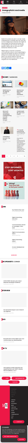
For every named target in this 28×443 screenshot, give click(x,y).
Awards (13, 412)
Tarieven (14, 382)
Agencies (13, 399)
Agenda (13, 394)
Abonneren (21, 2)
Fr (26, 2)
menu (7, 2)
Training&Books (15, 414)
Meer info (16, 433)
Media (12, 405)
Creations (13, 407)
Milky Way (13, 391)
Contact (19, 421)
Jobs (7, 378)
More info (14, 255)
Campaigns (14, 389)
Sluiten (21, 439)
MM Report (13, 393)
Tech (12, 416)
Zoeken (14, 2)
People (12, 410)
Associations (14, 408)
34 (24, 156)
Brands (13, 401)
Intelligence (14, 403)
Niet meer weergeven (10, 436)
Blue (12, 417)
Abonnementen (19, 378)
